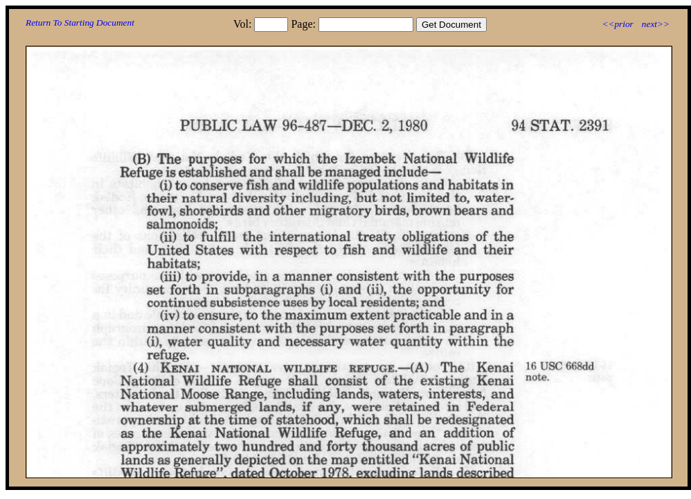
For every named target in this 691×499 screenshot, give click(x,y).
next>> (656, 24)
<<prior (617, 24)
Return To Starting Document (80, 22)
